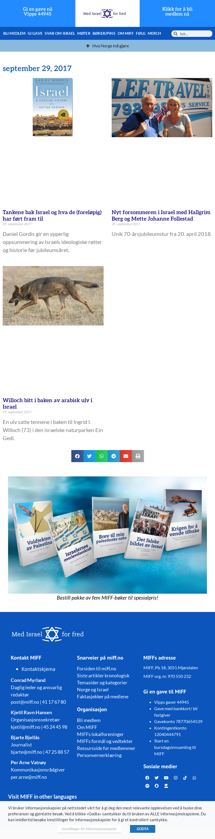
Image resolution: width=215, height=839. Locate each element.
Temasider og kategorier (102, 682)
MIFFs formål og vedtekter (105, 741)
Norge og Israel (93, 689)
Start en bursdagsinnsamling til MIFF (175, 747)
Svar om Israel (60, 33)
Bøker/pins (104, 33)
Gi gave (35, 33)
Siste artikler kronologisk (103, 675)
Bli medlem (14, 33)
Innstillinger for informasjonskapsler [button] (89, 829)
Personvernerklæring (99, 755)
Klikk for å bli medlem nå (177, 11)
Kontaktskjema (38, 668)
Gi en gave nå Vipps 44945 (37, 11)
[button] (77, 456)
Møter (83, 33)
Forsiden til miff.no (96, 668)
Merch (154, 33)
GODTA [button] (143, 829)
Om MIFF (126, 33)
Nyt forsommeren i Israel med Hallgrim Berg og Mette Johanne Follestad (161, 215)
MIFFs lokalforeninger (100, 734)
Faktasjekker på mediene (102, 696)
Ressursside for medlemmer (106, 748)
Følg (140, 33)
